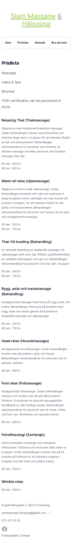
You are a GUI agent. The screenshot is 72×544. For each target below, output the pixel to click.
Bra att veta (59, 42)
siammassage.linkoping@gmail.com (24, 512)
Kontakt (40, 42)
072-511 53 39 (11, 520)
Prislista (23, 42)
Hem (8, 42)
